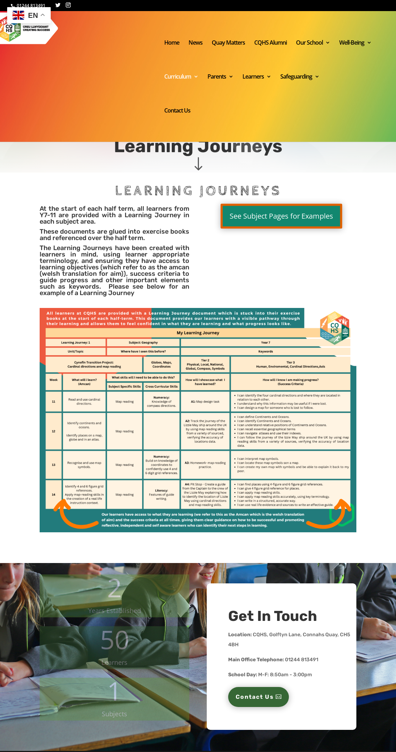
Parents (216, 77)
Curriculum (177, 77)
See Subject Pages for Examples (281, 216)
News (195, 43)
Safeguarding (296, 77)
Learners (253, 77)
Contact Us (177, 111)
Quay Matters (228, 43)
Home (171, 43)
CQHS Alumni (270, 43)
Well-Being (351, 43)
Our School (309, 43)
